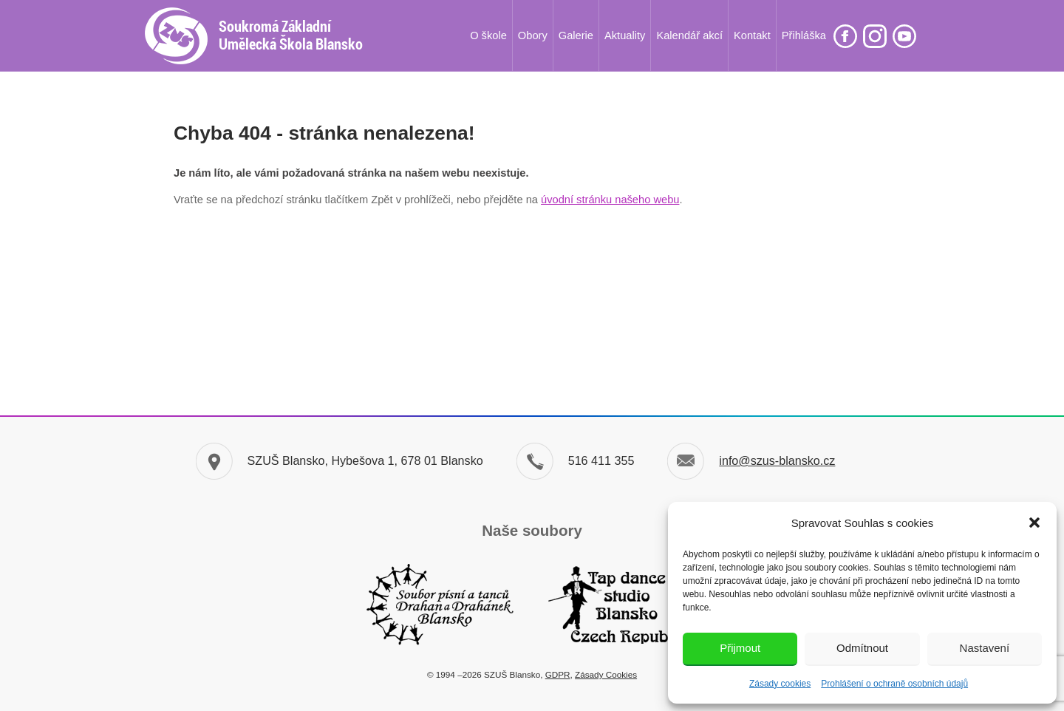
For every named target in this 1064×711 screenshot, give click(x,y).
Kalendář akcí (689, 35)
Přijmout (740, 648)
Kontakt (752, 35)
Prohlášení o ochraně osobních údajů (894, 683)
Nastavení (985, 648)
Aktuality (624, 35)
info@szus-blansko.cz (777, 460)
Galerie (576, 35)
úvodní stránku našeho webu (610, 199)
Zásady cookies (780, 683)
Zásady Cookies (606, 674)
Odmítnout (862, 648)
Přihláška (804, 35)
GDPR (557, 674)
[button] (1034, 522)
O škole (488, 35)
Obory (533, 35)
